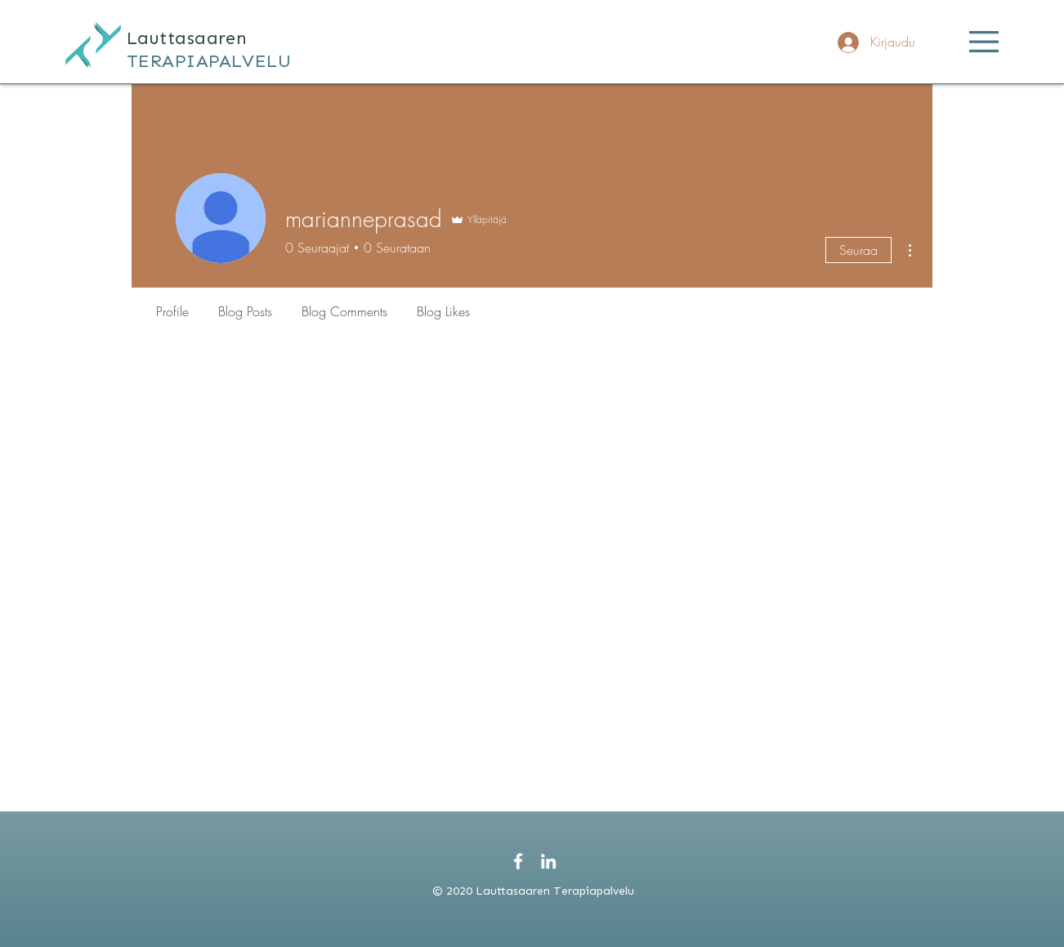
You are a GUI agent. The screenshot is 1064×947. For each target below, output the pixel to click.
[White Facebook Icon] (518, 861)
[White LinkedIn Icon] (548, 861)
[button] (984, 41)
